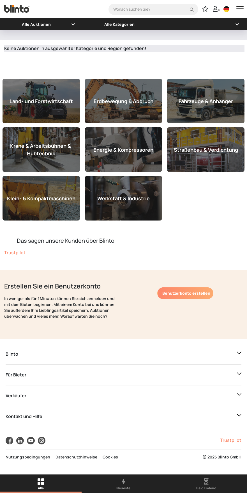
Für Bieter (16, 375)
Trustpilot (15, 252)
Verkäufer (16, 395)
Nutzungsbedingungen (28, 457)
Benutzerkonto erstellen (186, 293)
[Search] (153, 9)
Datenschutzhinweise (76, 457)
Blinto (12, 354)
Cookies (110, 457)
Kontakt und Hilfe (24, 416)
